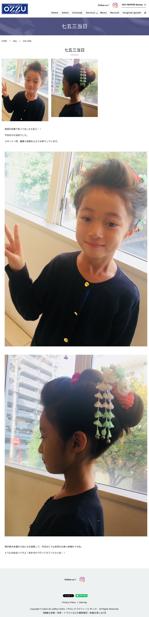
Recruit (114, 12)
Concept (77, 12)
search (145, 13)
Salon (65, 12)
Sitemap (83, 602)
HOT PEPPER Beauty (132, 5)
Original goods (132, 12)
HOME (4, 41)
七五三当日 (74, 50)
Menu (103, 12)
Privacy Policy (69, 602)
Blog (15, 41)
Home (54, 12)
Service (90, 12)
